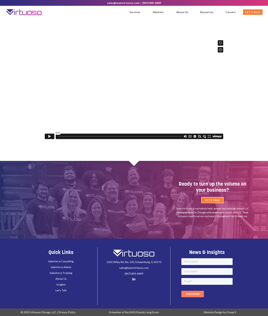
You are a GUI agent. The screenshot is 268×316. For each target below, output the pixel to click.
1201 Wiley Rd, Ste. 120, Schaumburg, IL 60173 (133, 262)
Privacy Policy (67, 312)
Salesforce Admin (61, 267)
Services (135, 12)
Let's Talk (252, 12)
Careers (230, 12)
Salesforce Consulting (61, 261)
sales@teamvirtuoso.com (123, 2)
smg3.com (153, 312)
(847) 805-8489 (151, 2)
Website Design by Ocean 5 (220, 312)
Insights (61, 284)
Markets (158, 12)
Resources (206, 12)
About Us (182, 12)
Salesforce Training (61, 272)
